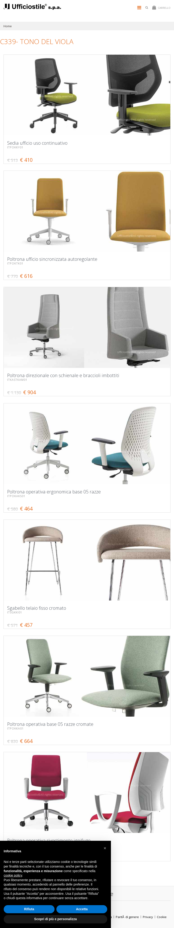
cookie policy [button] (13, 875)
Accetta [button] (82, 909)
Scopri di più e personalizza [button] (55, 919)
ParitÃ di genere (127, 917)
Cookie (162, 917)
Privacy (148, 917)
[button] (105, 848)
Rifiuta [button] (29, 909)
